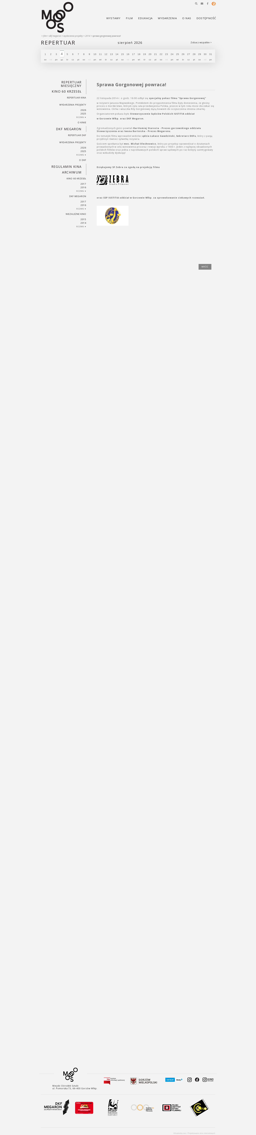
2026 (83, 110)
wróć (205, 266)
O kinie (82, 122)
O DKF (82, 160)
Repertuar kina (76, 97)
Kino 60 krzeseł (67, 91)
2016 (83, 187)
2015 (83, 219)
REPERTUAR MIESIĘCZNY (71, 84)
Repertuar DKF (77, 135)
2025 (83, 113)
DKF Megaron (55, 35)
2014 (87, 35)
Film (45, 35)
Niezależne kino (76, 214)
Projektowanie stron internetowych (201, 1133)
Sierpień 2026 (130, 43)
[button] (196, 3)
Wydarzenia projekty (73, 35)
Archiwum (72, 172)
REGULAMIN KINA (66, 166)
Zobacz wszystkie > (201, 42)
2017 (83, 183)
